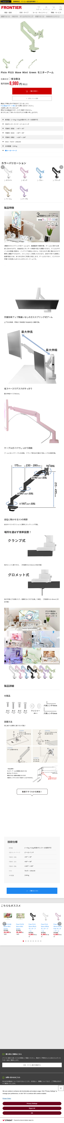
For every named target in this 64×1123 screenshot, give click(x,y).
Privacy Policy (7, 1098)
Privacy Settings (32, 1103)
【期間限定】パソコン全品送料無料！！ (25, 1)
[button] (8, 13)
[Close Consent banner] (60, 1088)
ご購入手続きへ (32, 91)
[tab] (6, 63)
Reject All (32, 1108)
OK (32, 1113)
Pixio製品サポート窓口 (8, 106)
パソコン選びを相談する (32, 1065)
